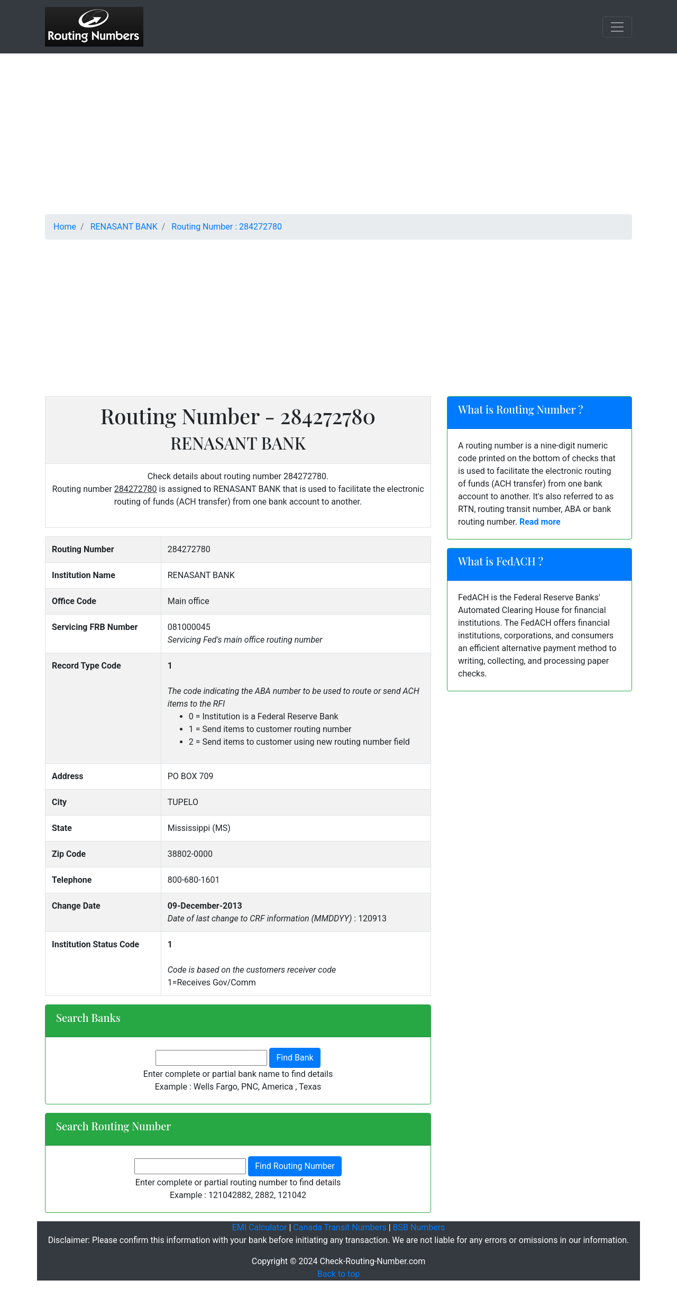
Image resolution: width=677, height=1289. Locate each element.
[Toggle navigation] (617, 27)
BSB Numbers (419, 1227)
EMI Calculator (259, 1227)
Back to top (338, 1274)
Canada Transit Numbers (339, 1227)
